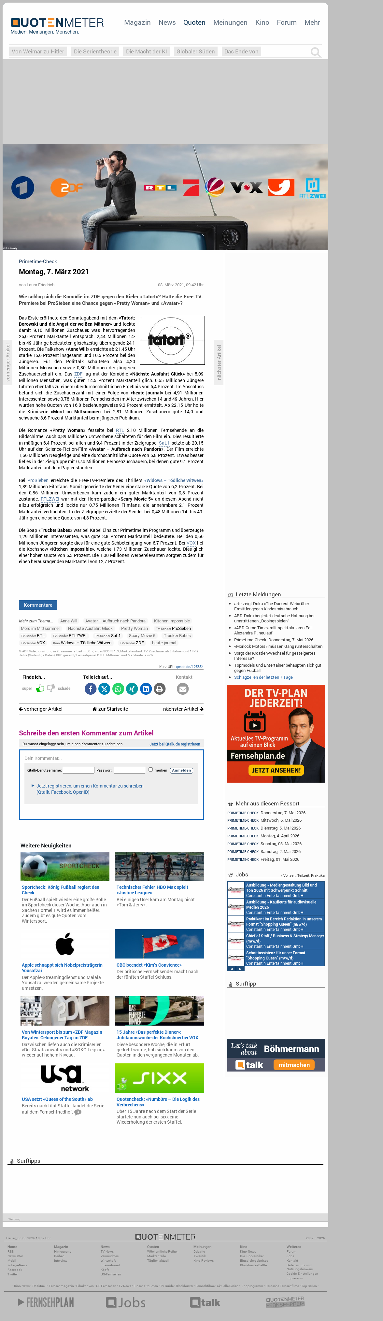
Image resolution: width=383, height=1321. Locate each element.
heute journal (164, 642)
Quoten (194, 22)
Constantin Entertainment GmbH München (272, 890)
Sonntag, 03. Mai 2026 (264, 843)
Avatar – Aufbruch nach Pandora (115, 620)
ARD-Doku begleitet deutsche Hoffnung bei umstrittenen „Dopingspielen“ (274, 618)
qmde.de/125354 (190, 666)
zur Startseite (110, 709)
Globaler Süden (196, 51)
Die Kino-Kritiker (251, 1256)
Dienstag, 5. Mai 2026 (264, 828)
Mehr (312, 22)
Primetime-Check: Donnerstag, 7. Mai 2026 (273, 640)
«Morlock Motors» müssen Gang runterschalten (278, 646)
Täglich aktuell (158, 1260)
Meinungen (230, 22)
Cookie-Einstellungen (302, 1273)
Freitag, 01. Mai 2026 (263, 859)
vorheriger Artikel (41, 709)
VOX (191, 543)
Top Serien (309, 1286)
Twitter (12, 1274)
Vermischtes (110, 1256)
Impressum (295, 1278)
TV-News (107, 1251)
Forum (287, 22)
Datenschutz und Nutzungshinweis (300, 1267)
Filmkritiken (85, 1286)
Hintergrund (63, 1251)
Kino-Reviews (203, 1260)
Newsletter (15, 1256)
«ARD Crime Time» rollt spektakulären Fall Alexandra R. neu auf (273, 630)
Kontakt (292, 1260)
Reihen (59, 1256)
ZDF (78, 374)
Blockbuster (184, 1286)
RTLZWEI (50, 499)
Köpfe (105, 1270)
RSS (10, 1251)
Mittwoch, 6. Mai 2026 (264, 820)
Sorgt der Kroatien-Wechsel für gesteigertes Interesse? (275, 655)
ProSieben (38, 480)
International (110, 1265)
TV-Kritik (199, 1256)
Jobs (290, 1256)
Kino (262, 22)
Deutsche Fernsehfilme (282, 1286)
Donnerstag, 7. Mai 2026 (266, 813)
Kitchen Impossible (172, 620)
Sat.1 (164, 443)
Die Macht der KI (146, 51)
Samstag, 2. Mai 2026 (264, 851)
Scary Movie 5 (142, 635)
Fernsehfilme (205, 1286)
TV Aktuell (39, 1286)
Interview (60, 1260)
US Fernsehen (106, 1286)
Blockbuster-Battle (253, 1265)
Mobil (11, 1260)
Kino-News (248, 1251)
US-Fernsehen (111, 1274)
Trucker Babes (177, 635)
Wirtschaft (108, 1260)
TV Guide (167, 1286)
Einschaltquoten (146, 1286)
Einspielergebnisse (254, 1260)
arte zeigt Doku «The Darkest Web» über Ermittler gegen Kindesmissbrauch (271, 606)
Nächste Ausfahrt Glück (90, 628)
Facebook (14, 1270)
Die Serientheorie (95, 51)
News (167, 22)
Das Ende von (241, 51)
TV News (125, 1286)
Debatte (199, 1251)
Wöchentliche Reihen (162, 1251)
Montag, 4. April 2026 (263, 836)
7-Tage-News (17, 1265)
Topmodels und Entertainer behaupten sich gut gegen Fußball (277, 667)
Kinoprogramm (252, 1286)
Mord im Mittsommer (40, 628)
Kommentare (38, 605)
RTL (120, 430)
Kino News (22, 1286)
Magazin (137, 22)
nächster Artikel (183, 709)
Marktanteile (156, 1256)
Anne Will (68, 620)
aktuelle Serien (227, 1286)
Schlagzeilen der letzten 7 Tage (263, 677)
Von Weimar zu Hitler (38, 51)
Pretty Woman (134, 628)
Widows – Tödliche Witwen (82, 642)
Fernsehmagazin (61, 1286)
